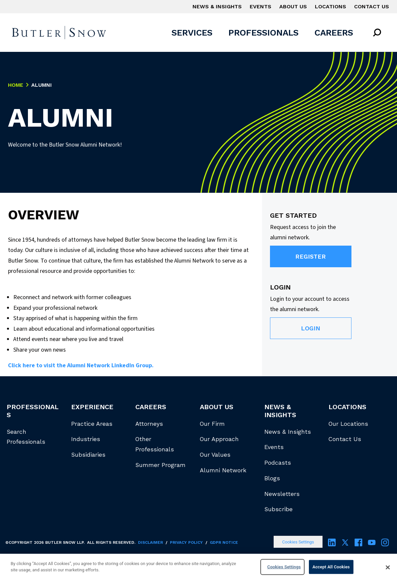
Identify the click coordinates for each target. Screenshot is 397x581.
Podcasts (277, 462)
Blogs (272, 478)
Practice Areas (91, 423)
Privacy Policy (186, 542)
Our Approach (219, 439)
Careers (334, 33)
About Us (293, 6)
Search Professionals (26, 436)
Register (310, 256)
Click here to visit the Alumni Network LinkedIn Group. (81, 365)
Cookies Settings (298, 541)
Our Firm (212, 423)
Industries (85, 439)
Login (310, 328)
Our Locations (348, 423)
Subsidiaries (88, 454)
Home (15, 85)
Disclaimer (150, 542)
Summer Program (160, 465)
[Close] (388, 567)
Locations (330, 6)
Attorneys (149, 423)
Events (260, 6)
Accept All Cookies (331, 566)
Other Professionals (154, 444)
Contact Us (371, 6)
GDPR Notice (224, 542)
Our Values (215, 454)
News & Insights (217, 6)
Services (192, 33)
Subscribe (278, 509)
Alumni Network (223, 470)
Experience (92, 407)
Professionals (263, 33)
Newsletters (282, 494)
